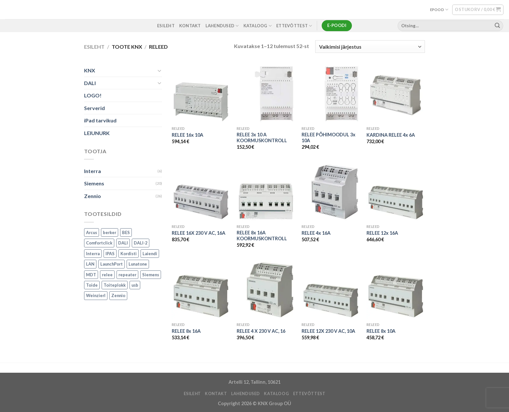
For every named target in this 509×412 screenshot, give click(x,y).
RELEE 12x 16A (382, 233)
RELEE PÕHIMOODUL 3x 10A (328, 138)
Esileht (94, 47)
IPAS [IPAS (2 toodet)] (110, 253)
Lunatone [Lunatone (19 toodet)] (138, 264)
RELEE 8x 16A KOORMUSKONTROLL (262, 236)
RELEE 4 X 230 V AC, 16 (261, 331)
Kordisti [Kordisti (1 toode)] (128, 253)
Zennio (92, 196)
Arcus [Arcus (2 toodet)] (91, 232)
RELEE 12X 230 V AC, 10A (328, 331)
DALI (90, 83)
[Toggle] (159, 70)
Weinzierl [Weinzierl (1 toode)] (96, 295)
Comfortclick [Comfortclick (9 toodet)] (99, 242)
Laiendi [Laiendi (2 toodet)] (150, 253)
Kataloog (257, 26)
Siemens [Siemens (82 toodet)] (150, 274)
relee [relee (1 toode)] (107, 274)
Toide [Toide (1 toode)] (92, 285)
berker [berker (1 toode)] (109, 232)
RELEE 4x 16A (316, 233)
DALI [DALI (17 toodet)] (123, 242)
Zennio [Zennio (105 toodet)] (118, 295)
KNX (89, 70)
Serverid (94, 108)
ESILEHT (166, 25)
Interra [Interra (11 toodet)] (93, 253)
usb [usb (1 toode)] (134, 285)
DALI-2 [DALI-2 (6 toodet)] (140, 242)
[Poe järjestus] (370, 46)
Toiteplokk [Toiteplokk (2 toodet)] (115, 285)
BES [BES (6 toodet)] (126, 232)
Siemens (94, 184)
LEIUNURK (97, 133)
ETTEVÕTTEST (294, 26)
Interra (92, 171)
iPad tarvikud (100, 121)
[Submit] (497, 25)
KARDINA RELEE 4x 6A (390, 135)
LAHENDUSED (222, 26)
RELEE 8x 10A (380, 331)
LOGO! (93, 96)
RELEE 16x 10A (187, 135)
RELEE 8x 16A (186, 331)
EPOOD (439, 9)
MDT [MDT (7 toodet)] (91, 274)
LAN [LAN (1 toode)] (90, 264)
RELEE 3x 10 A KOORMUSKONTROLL (262, 138)
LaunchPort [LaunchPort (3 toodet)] (111, 264)
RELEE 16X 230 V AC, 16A (198, 233)
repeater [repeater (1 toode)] (127, 274)
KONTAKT (190, 25)
